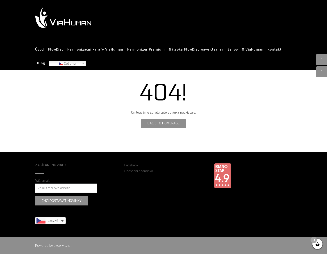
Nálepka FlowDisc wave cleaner (196, 49)
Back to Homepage (163, 123)
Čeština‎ (67, 63)
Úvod (39, 49)
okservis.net (63, 246)
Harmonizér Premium (146, 49)
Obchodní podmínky (138, 171)
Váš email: (42, 181)
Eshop (232, 49)
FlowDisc (55, 49)
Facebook (131, 165)
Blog (41, 63)
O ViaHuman (252, 49)
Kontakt (275, 49)
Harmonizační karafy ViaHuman (95, 49)
